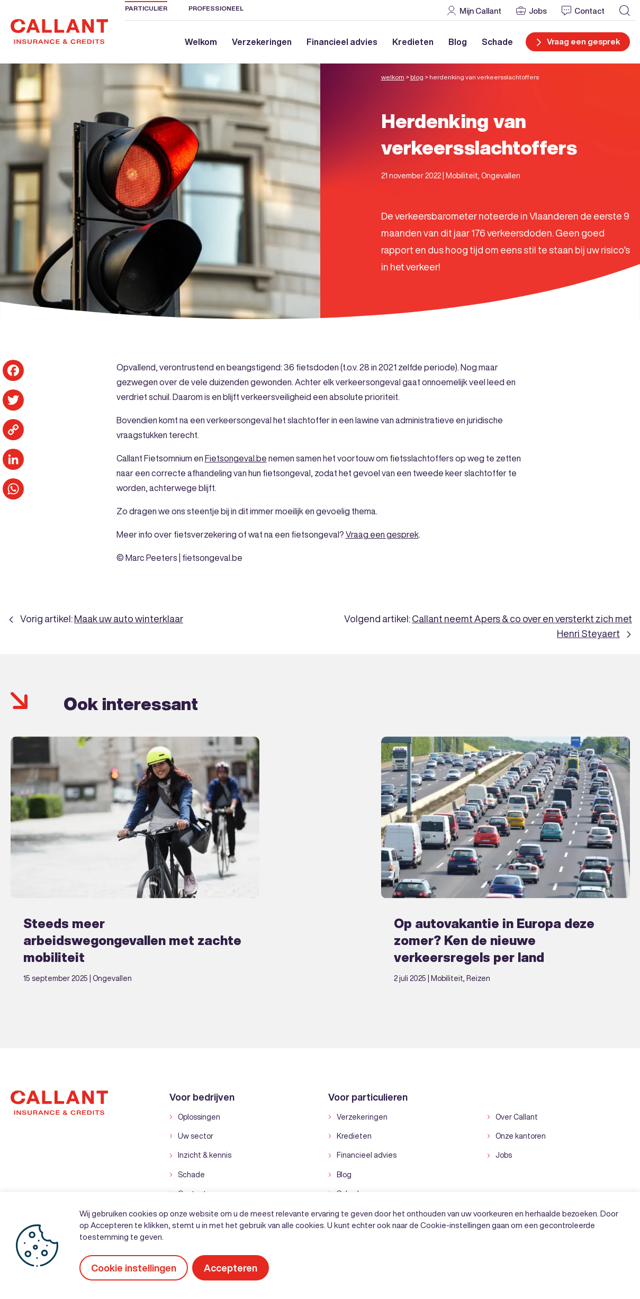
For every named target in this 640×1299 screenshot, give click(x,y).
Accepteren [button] (231, 1268)
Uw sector (195, 1136)
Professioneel (216, 8)
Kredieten (413, 42)
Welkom (201, 42)
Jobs (538, 10)
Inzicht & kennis (204, 1155)
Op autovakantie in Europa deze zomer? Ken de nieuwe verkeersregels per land (494, 939)
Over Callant (516, 1116)
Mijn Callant (480, 10)
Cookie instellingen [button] (133, 1268)
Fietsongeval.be (236, 457)
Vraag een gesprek (382, 534)
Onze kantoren (520, 1136)
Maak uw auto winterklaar (128, 618)
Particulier (146, 8)
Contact (589, 10)
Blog (457, 42)
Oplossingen (199, 1116)
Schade (497, 42)
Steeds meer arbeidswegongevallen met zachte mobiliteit (132, 939)
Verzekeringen (262, 42)
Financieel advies (342, 42)
